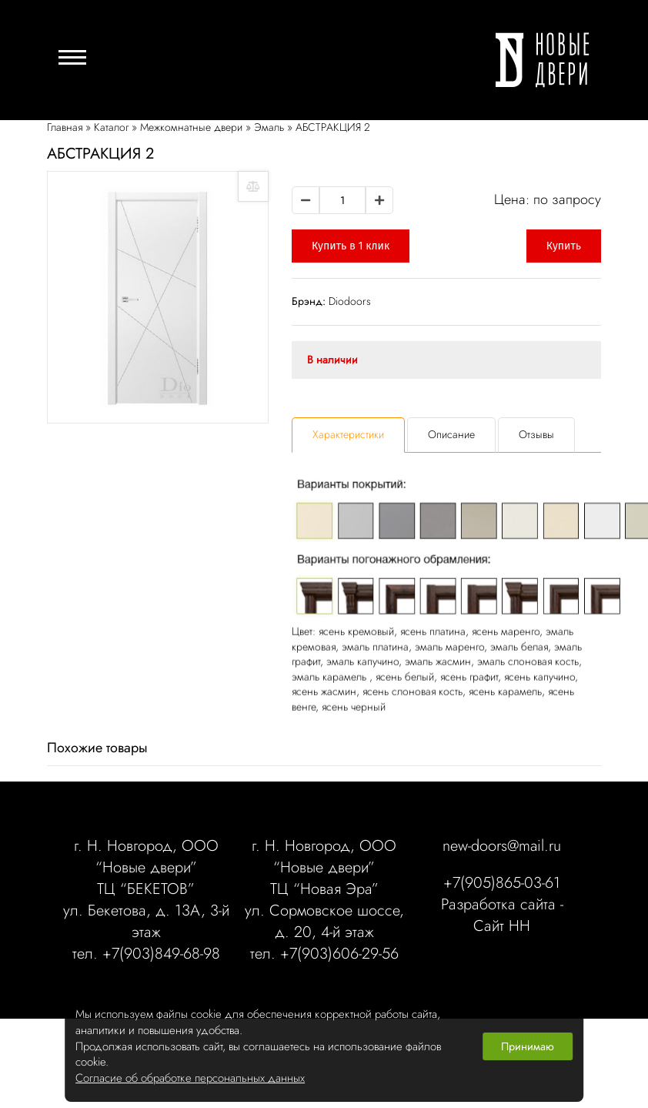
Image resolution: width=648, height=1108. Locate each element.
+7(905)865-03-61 (501, 883)
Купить (563, 246)
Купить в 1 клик (350, 246)
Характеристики (348, 434)
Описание (451, 434)
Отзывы (536, 434)
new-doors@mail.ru (502, 846)
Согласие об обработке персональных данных (190, 1078)
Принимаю (527, 1046)
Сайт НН (501, 926)
